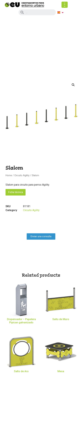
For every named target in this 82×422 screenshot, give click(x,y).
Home (9, 175)
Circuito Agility (21, 175)
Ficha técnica (15, 192)
